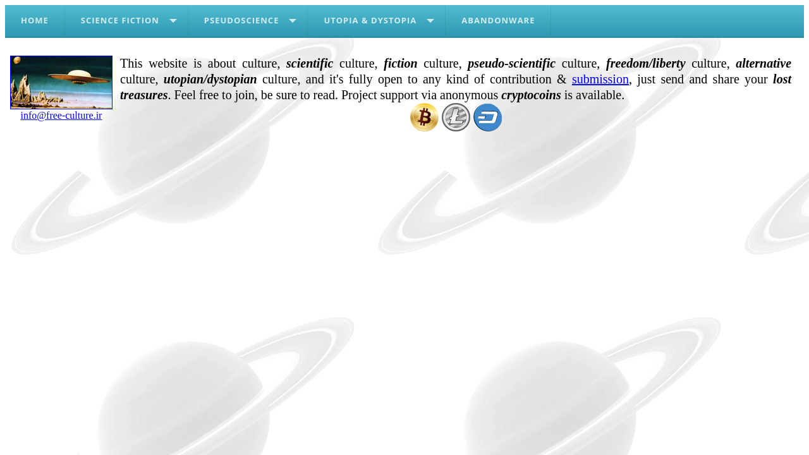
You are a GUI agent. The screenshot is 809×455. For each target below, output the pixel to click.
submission (600, 79)
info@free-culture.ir (61, 110)
